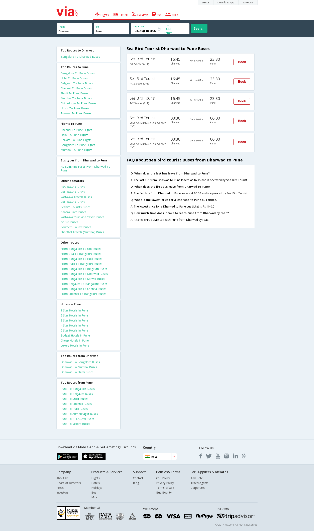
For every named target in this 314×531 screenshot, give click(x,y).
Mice (94, 497)
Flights (95, 478)
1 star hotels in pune (74, 310)
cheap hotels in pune (75, 340)
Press (60, 488)
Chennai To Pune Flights (76, 130)
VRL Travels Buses (73, 192)
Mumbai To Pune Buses (76, 98)
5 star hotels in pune (74, 330)
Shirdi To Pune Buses (74, 93)
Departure (138, 26)
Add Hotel (197, 478)
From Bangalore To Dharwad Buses (84, 274)
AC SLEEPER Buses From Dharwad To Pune (85, 168)
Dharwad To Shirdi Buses (77, 372)
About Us (62, 478)
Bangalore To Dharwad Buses (80, 56)
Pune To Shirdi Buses (74, 399)
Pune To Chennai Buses (76, 404)
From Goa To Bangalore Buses (81, 254)
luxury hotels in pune (75, 345)
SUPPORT (248, 2)
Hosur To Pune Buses (75, 108)
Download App (225, 2)
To (97, 26)
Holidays (96, 488)
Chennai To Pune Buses (76, 88)
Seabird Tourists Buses (76, 207)
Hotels (95, 483)
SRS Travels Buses (73, 187)
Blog (136, 483)
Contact (138, 478)
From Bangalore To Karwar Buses (83, 279)
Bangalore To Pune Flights (78, 145)
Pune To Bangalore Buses (78, 389)
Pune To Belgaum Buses (77, 394)
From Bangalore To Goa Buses (81, 249)
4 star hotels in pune (74, 325)
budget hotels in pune (75, 335)
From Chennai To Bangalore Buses (83, 294)
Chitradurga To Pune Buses (78, 103)
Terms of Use (165, 488)
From (62, 26)
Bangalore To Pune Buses (78, 73)
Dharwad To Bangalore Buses (80, 362)
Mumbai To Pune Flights (76, 150)
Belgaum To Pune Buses (77, 83)
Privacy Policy (165, 483)
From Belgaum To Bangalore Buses (84, 284)
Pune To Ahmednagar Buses (79, 414)
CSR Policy (163, 478)
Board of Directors (68, 483)
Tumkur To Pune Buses (76, 113)
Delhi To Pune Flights (74, 135)
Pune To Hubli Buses (74, 409)
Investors (62, 492)
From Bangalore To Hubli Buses (81, 259)
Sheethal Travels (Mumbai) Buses (82, 232)
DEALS (205, 2)
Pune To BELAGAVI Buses (78, 419)
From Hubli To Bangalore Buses (81, 264)
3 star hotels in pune (74, 320)
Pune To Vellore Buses (75, 424)
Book (242, 62)
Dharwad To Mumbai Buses (79, 367)
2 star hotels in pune (74, 315)
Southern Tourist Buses (76, 227)
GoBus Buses (69, 222)
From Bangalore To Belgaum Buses (84, 269)
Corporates (198, 488)
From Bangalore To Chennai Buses (83, 289)
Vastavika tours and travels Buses (82, 217)
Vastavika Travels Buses (76, 197)
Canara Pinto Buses (73, 212)
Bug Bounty (164, 492)
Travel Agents (199, 483)
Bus (93, 492)
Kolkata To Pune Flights (76, 140)
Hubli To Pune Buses (74, 78)
